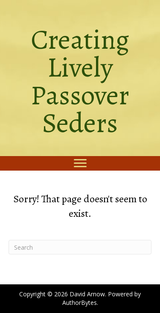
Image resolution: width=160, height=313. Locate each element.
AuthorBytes (79, 302)
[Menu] (80, 163)
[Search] (80, 247)
